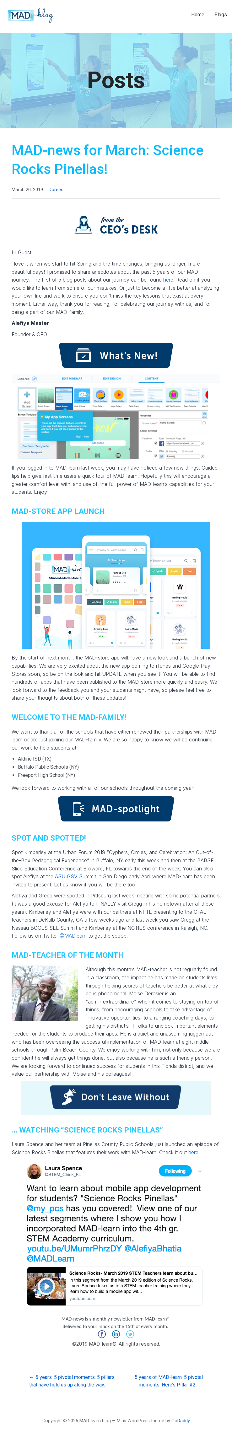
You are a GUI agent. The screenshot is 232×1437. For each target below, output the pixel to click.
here (168, 280)
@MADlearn (73, 936)
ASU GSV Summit (75, 876)
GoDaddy (180, 1421)
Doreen (56, 189)
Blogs (220, 15)
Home (197, 15)
